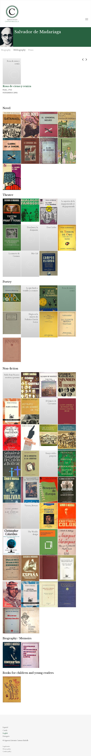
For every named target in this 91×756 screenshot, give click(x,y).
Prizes (30, 49)
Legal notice (6, 746)
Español (5, 727)
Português (6, 736)
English (5, 733)
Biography (6, 49)
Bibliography (19, 49)
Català (5, 730)
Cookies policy (7, 751)
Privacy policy (7, 749)
